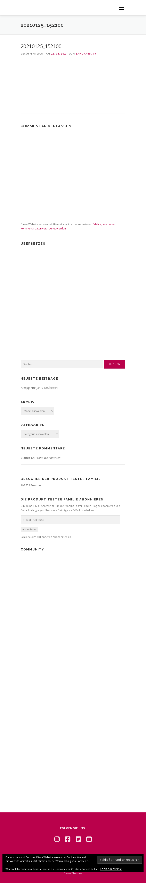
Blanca (26, 458)
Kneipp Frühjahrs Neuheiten (39, 388)
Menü (121, 7)
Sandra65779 (86, 53)
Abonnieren (29, 529)
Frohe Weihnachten (48, 458)
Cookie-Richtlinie (111, 869)
